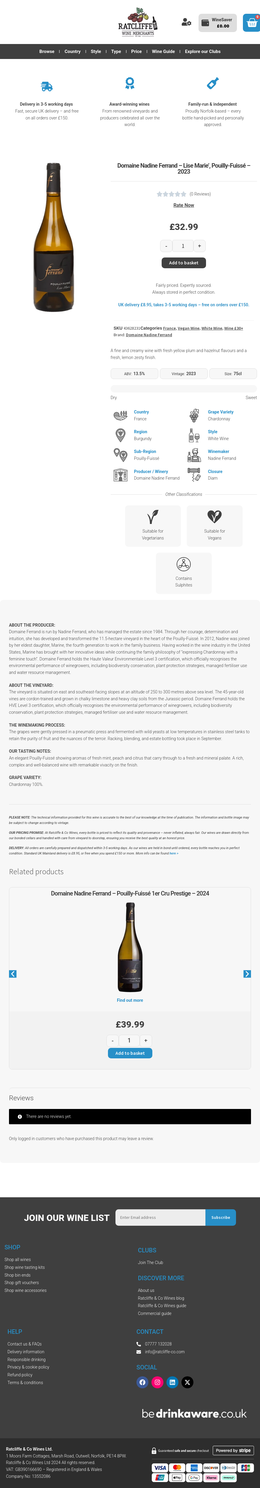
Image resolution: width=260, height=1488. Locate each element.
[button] (12, 974)
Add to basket (184, 263)
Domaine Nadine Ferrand (149, 334)
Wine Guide (163, 51)
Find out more (130, 1000)
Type (116, 51)
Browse (46, 51)
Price (136, 51)
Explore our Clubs (203, 51)
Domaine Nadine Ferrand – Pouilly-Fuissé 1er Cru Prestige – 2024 (130, 893)
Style (96, 51)
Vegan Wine (188, 328)
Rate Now (183, 205)
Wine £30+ (233, 328)
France (169, 328)
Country (72, 51)
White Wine (212, 328)
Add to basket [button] (130, 1053)
